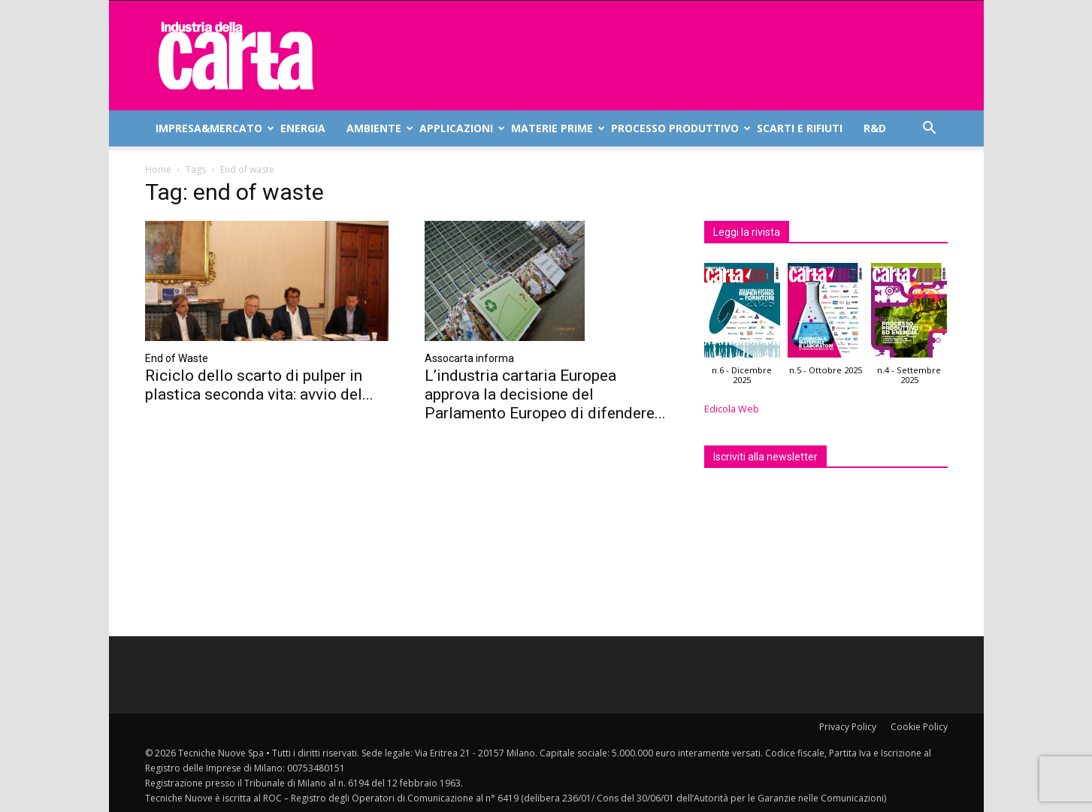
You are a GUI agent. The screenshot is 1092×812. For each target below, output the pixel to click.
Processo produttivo (678, 128)
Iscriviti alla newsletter (765, 457)
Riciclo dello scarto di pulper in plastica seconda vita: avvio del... (259, 385)
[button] (930, 129)
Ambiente (377, 128)
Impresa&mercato (213, 128)
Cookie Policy (919, 726)
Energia (302, 128)
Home (158, 169)
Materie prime (555, 128)
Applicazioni (460, 128)
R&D (875, 128)
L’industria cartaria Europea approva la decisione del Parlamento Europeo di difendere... (545, 394)
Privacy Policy (847, 726)
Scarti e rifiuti (799, 128)
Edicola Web (731, 409)
